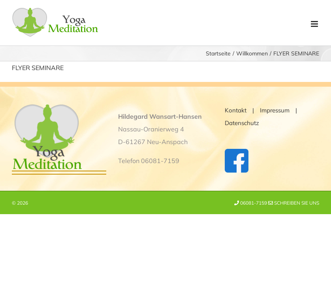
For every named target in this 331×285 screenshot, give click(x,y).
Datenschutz (242, 123)
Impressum (275, 110)
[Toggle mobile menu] (315, 24)
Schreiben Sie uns (293, 203)
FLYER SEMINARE (38, 68)
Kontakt (235, 110)
